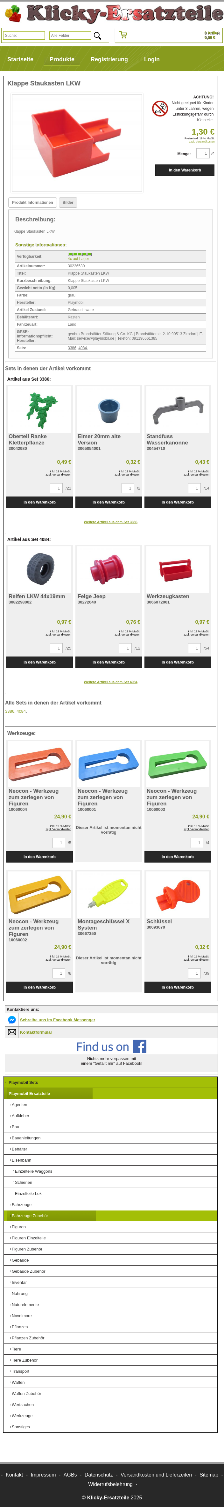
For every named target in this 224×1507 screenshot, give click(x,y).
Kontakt (14, 1474)
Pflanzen (20, 1326)
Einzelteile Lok (28, 1193)
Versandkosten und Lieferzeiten (156, 1474)
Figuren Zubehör (27, 1249)
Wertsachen (23, 1404)
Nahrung (20, 1293)
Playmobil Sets (23, 1082)
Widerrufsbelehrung (110, 1484)
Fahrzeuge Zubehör (30, 1215)
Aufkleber (20, 1115)
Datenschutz (99, 1474)
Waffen (18, 1382)
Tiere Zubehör (25, 1360)
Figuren (19, 1226)
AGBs (70, 1474)
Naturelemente (25, 1304)
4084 (82, 348)
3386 (72, 348)
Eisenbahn (21, 1160)
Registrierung (109, 59)
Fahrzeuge (22, 1204)
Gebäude (20, 1260)
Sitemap (209, 1474)
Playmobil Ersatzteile (29, 1093)
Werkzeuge (22, 1415)
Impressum (43, 1474)
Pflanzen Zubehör (28, 1338)
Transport (20, 1371)
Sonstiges (21, 1426)
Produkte (62, 59)
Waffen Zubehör (26, 1393)
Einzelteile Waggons (33, 1171)
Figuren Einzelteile (29, 1238)
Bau (15, 1126)
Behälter (19, 1149)
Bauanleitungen (26, 1138)
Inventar (19, 1282)
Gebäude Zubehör (29, 1271)
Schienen (23, 1182)
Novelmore (22, 1315)
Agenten (19, 1104)
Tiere (16, 1349)
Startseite (20, 59)
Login (152, 59)
